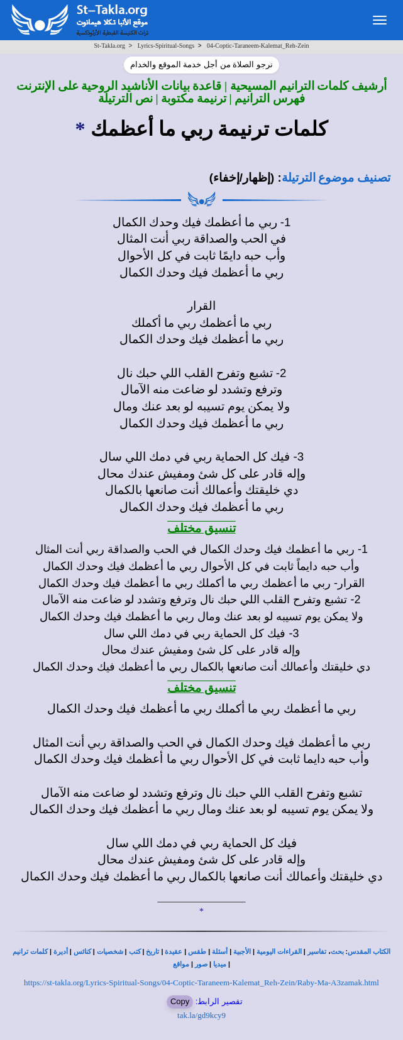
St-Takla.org (109, 45)
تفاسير (316, 951)
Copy (179, 1001)
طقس (197, 951)
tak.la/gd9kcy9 (201, 1015)
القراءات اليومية (279, 951)
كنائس (82, 951)
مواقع (181, 964)
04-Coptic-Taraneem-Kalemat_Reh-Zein (258, 45)
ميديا (219, 964)
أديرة (60, 951)
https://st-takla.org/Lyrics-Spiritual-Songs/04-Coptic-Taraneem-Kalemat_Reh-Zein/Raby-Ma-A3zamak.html (201, 982)
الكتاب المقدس (369, 951)
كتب (135, 951)
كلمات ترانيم (30, 951)
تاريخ (152, 951)
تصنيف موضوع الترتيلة (336, 177)
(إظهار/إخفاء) (242, 177)
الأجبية (242, 951)
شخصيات (110, 951)
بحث (337, 951)
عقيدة (173, 951)
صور (201, 964)
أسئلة (220, 951)
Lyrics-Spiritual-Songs (166, 45)
